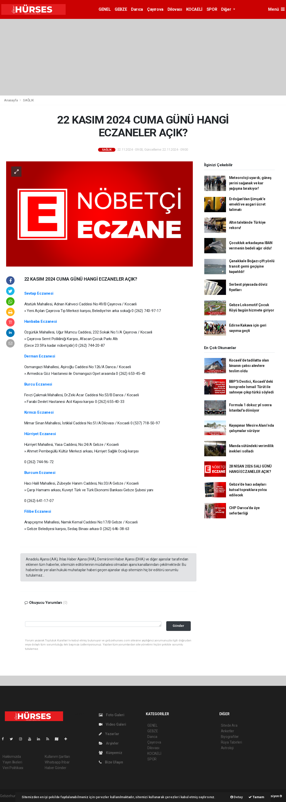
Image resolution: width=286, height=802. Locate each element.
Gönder (178, 626)
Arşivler (108, 743)
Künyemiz (110, 753)
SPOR (212, 9)
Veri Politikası (13, 768)
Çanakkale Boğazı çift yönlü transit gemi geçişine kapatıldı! (252, 266)
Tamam (256, 797)
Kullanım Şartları (57, 757)
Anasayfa (11, 100)
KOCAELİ (194, 9)
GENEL (105, 9)
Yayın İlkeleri (12, 762)
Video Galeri (112, 724)
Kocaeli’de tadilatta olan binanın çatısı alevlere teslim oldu (249, 365)
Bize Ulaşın (111, 762)
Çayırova (155, 9)
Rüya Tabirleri (231, 742)
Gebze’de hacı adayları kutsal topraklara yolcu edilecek (248, 489)
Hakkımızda (12, 757)
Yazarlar (109, 734)
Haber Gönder (55, 768)
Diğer (226, 9)
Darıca (137, 9)
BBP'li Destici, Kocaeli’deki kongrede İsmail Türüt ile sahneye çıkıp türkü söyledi (251, 386)
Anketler (227, 731)
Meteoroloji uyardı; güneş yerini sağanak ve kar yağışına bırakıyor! (250, 183)
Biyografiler (230, 737)
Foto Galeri (111, 715)
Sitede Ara (229, 725)
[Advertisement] (143, 57)
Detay (236, 797)
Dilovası (175, 9)
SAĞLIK (28, 100)
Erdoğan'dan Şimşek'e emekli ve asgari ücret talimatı (247, 204)
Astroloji (227, 748)
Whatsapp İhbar (57, 762)
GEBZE (121, 9)
